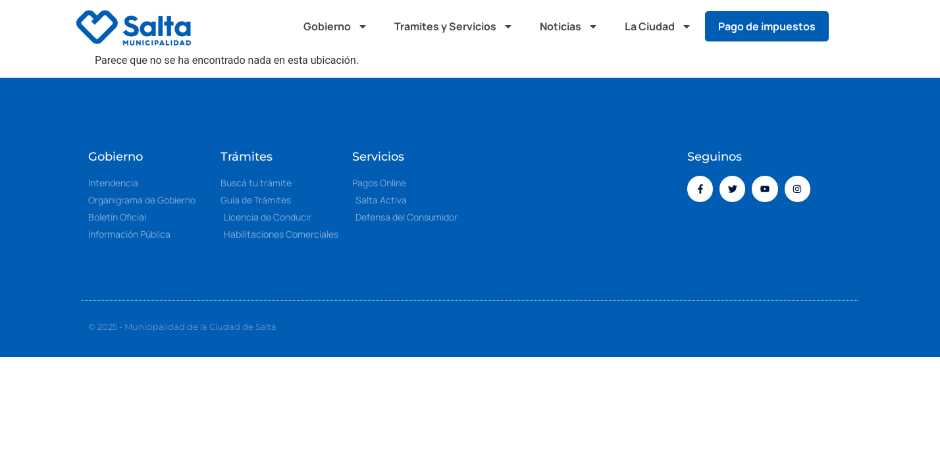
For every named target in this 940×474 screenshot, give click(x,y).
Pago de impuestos (767, 26)
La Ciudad (658, 26)
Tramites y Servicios (453, 26)
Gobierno (335, 26)
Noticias (569, 26)
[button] (852, 26)
